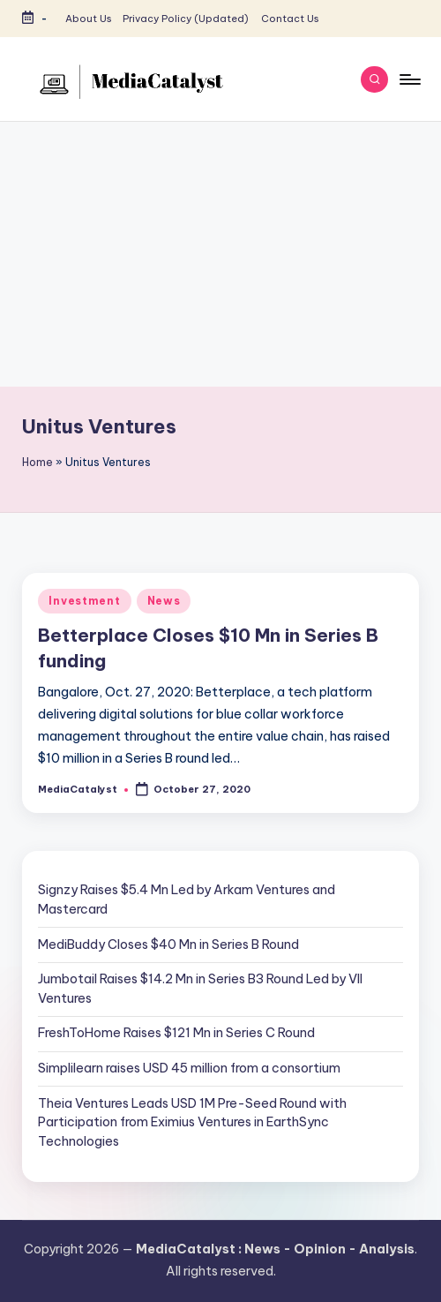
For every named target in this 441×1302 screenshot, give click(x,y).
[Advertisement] (220, 254)
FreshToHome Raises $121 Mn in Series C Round (176, 1033)
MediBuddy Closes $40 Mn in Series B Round (168, 944)
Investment (84, 600)
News (164, 600)
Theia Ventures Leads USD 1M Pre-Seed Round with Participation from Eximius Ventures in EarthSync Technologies (192, 1122)
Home (37, 462)
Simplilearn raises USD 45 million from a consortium (189, 1068)
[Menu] (409, 79)
